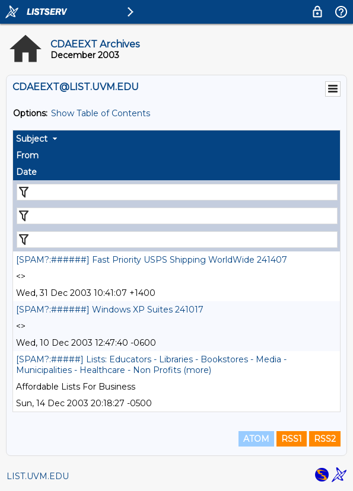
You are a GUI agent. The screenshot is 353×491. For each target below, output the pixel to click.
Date (26, 172)
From (27, 155)
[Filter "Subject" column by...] (177, 192)
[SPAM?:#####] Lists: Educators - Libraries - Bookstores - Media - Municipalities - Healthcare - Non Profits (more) (151, 364)
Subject (31, 138)
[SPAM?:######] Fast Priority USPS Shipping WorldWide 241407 (151, 259)
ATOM (256, 438)
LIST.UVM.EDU (38, 476)
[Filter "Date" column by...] (177, 239)
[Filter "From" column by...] (177, 216)
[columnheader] (176, 138)
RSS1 (291, 438)
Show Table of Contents (100, 113)
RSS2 (325, 438)
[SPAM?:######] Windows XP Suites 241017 (109, 309)
